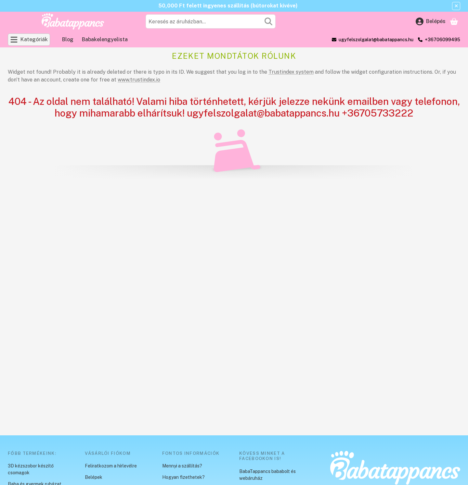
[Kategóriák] (29, 39)
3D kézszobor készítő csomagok (31, 469)
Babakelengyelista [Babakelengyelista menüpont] (105, 39)
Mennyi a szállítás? (182, 465)
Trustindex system (291, 72)
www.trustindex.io (139, 80)
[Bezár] (456, 6)
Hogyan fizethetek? (183, 477)
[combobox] (211, 21)
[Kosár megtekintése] (454, 21)
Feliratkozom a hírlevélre (111, 465)
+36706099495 (442, 39)
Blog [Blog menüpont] (67, 39)
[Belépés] (430, 21)
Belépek (93, 477)
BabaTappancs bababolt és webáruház (267, 475)
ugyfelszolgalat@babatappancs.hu (376, 39)
